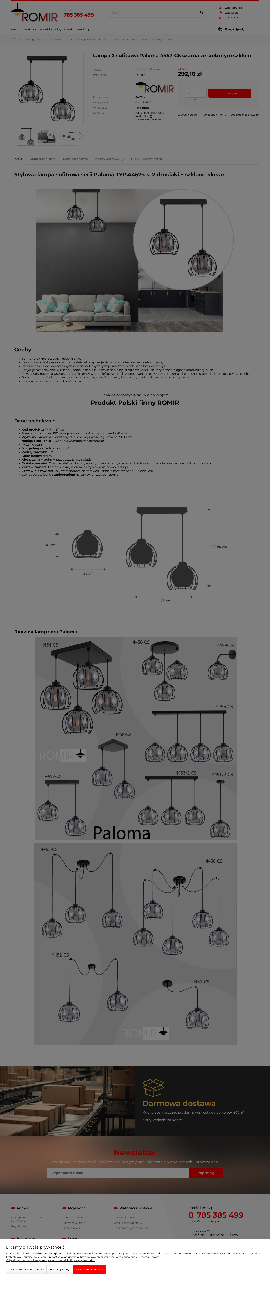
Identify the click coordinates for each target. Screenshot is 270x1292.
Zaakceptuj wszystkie (89, 1269)
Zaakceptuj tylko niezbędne (26, 1269)
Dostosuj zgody (59, 1269)
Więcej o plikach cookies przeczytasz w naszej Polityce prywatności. (50, 1260)
